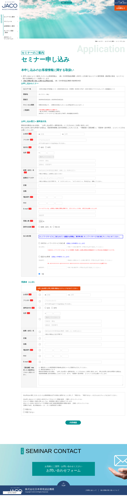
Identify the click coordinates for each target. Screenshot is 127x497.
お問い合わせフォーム (63, 468)
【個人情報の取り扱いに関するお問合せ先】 (38, 81)
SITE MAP (14, 492)
